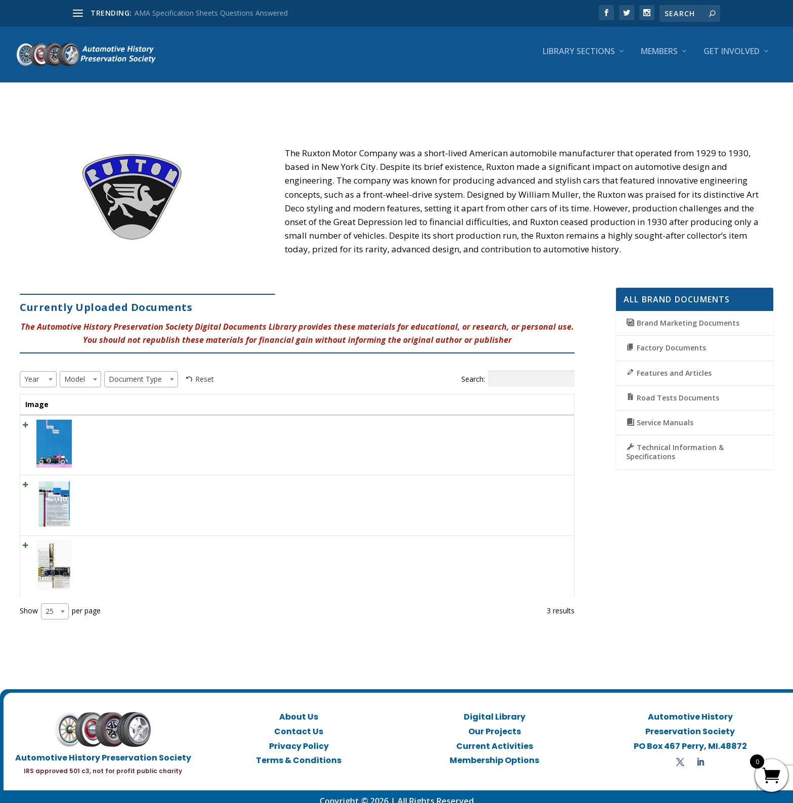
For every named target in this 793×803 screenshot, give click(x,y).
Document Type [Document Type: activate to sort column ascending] (441, 395)
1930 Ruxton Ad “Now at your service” (133, 536)
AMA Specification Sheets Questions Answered (211, 13)
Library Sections (579, 59)
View (533, 419)
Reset (204, 370)
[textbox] (34, 370)
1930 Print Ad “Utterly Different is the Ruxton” (145, 475)
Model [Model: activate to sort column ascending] (369, 395)
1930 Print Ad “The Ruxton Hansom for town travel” (155, 416)
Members (659, 59)
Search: (518, 370)
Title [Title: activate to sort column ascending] (79, 395)
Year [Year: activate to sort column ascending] (320, 395)
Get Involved (731, 59)
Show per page (60, 602)
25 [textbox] (50, 602)
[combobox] (38, 370)
